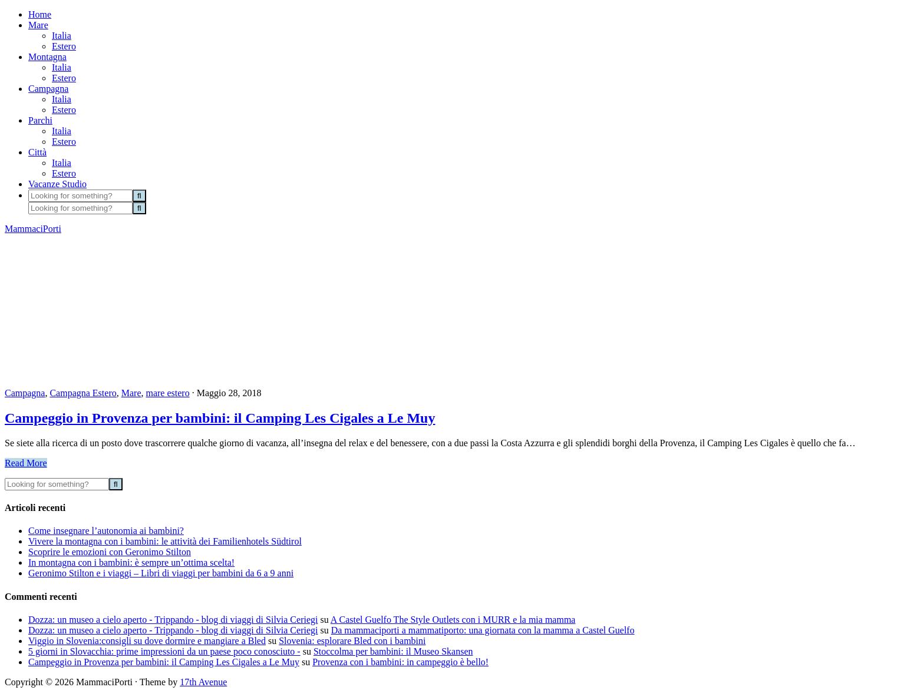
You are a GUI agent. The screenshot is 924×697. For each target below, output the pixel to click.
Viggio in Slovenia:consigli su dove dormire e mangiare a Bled (147, 641)
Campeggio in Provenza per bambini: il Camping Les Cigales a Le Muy (220, 418)
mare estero (167, 393)
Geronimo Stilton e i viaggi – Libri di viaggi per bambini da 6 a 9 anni (160, 573)
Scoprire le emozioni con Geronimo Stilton (109, 552)
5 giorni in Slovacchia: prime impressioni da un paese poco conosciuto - (164, 651)
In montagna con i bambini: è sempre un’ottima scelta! (131, 562)
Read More (26, 463)
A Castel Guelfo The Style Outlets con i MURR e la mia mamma (453, 620)
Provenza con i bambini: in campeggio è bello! (400, 662)
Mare (131, 393)
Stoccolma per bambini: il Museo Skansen (393, 651)
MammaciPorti (33, 229)
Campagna (25, 393)
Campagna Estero (83, 393)
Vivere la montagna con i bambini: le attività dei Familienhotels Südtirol (165, 541)
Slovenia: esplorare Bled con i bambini (352, 641)
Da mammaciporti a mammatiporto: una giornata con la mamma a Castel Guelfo (483, 630)
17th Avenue (203, 682)
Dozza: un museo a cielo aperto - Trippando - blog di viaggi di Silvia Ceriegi (173, 620)
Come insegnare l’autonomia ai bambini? (106, 531)
